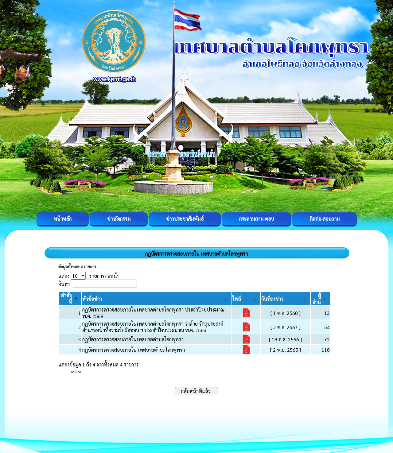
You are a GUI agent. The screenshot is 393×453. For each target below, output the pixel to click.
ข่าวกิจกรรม (118, 218)
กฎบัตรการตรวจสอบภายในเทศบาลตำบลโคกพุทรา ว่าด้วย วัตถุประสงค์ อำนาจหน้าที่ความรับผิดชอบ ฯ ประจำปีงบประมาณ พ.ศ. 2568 (152, 326)
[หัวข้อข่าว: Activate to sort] (157, 298)
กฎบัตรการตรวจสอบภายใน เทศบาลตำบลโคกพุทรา (133, 350)
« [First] (72, 371)
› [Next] (78, 371)
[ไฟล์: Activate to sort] (246, 298)
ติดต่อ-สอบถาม (324, 218)
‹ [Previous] (74, 371)
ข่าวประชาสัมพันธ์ (185, 218)
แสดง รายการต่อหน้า (88, 276)
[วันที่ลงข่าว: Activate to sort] (285, 298)
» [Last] (80, 371)
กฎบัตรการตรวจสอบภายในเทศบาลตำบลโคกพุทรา (133, 339)
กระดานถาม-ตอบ (256, 218)
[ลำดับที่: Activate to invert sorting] (70, 298)
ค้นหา (64, 284)
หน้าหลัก (63, 218)
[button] (92, 299)
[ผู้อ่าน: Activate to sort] (320, 298)
